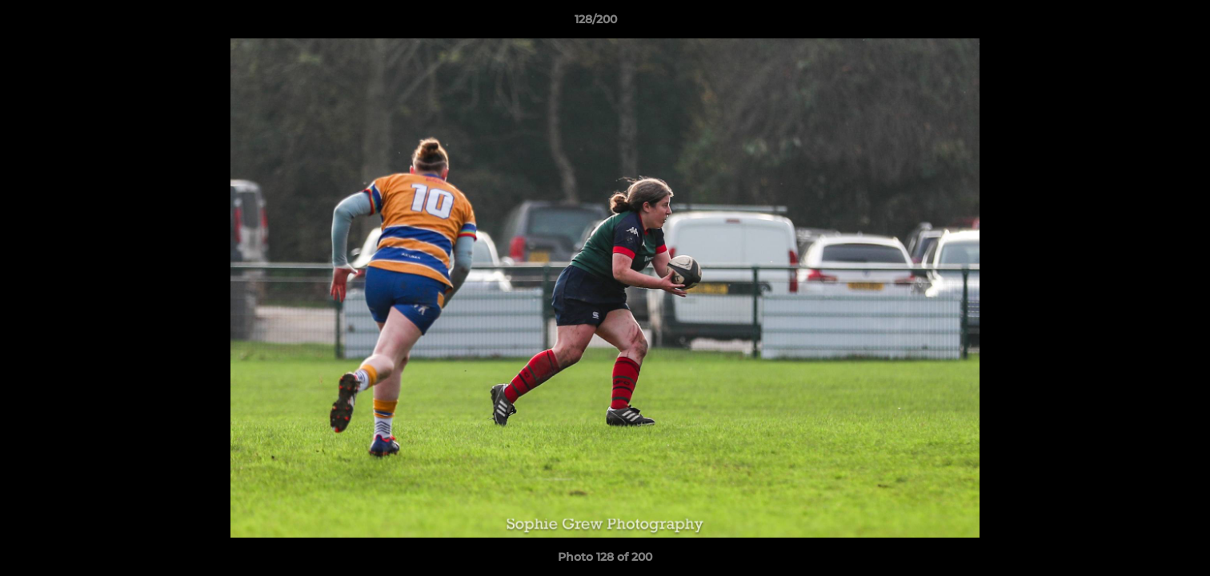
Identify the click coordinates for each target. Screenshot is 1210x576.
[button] (1142, 23)
